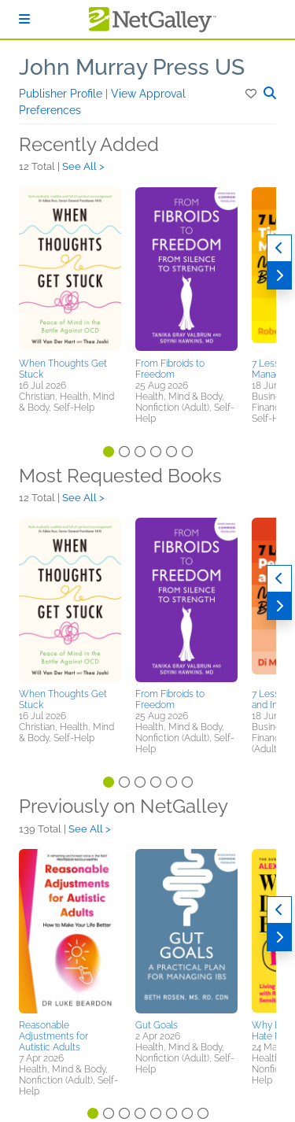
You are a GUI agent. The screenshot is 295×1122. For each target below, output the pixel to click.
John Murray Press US (132, 67)
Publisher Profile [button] (62, 93)
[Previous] (279, 248)
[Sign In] (24, 19)
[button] (252, 93)
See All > (83, 166)
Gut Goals (156, 1025)
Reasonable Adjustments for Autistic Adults (53, 1036)
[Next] (279, 276)
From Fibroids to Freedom (170, 369)
